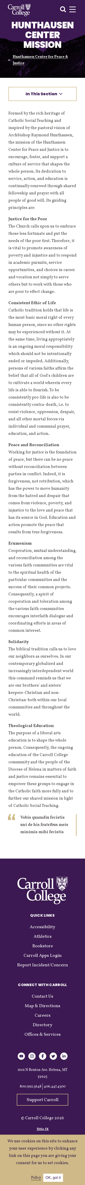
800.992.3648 (30, 1086)
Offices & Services (42, 1034)
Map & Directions (42, 1006)
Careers (43, 1015)
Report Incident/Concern (42, 965)
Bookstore (42, 946)
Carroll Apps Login (43, 955)
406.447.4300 (55, 1086)
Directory (42, 1025)
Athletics (43, 936)
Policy (36, 1177)
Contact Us (42, 996)
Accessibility (42, 927)
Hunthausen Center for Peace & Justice (40, 60)
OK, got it (53, 1178)
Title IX (42, 1129)
